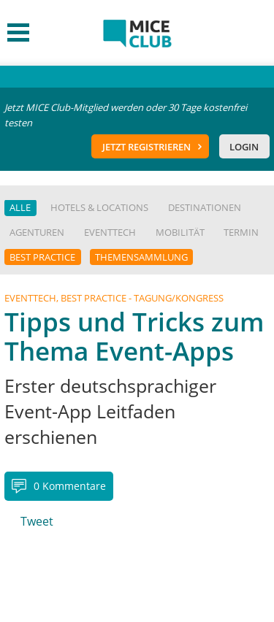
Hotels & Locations (99, 207)
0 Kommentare (70, 486)
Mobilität (180, 232)
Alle (20, 207)
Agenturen (36, 232)
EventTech (110, 232)
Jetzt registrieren (146, 146)
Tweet (36, 521)
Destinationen (204, 207)
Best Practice (42, 257)
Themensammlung (141, 257)
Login (244, 146)
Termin (241, 232)
